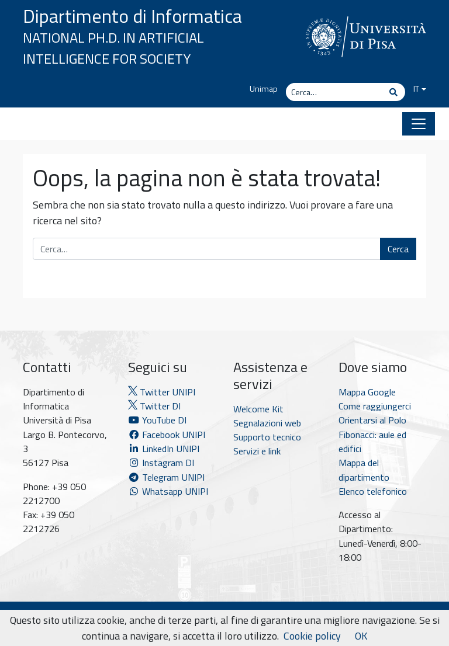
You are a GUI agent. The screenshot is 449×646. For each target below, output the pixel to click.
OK (361, 636)
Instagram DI (161, 463)
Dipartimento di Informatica (132, 16)
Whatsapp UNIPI (168, 491)
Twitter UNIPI (161, 392)
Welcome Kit (258, 409)
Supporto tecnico (267, 437)
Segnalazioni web (267, 423)
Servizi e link (257, 451)
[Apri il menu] (418, 124)
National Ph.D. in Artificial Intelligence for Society (113, 48)
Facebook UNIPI (166, 435)
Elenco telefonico (373, 491)
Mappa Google (367, 392)
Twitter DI (154, 406)
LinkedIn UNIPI (163, 449)
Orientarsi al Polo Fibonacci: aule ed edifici (372, 434)
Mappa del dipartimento (364, 470)
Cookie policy (312, 636)
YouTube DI (158, 420)
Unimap (264, 88)
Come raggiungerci (375, 406)
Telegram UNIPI (166, 477)
